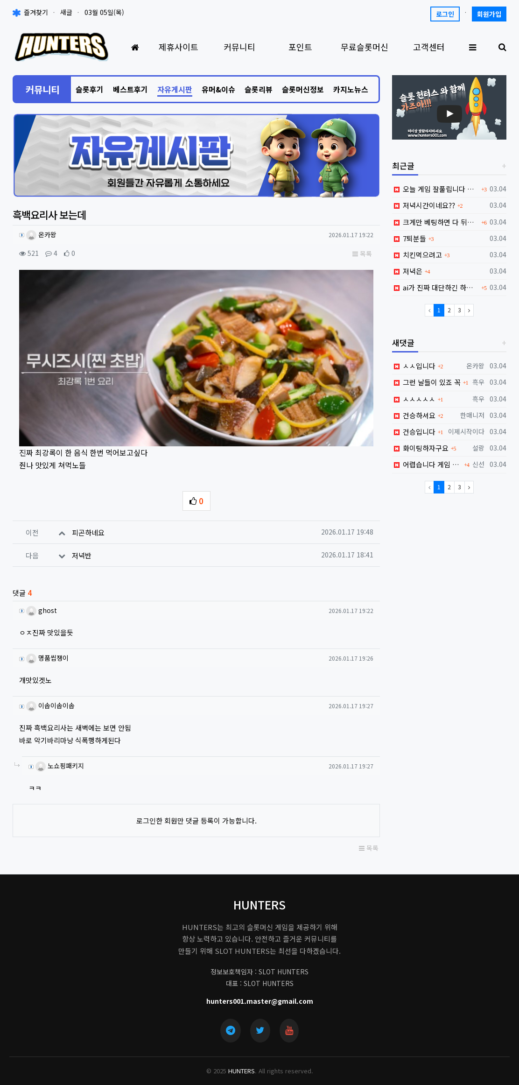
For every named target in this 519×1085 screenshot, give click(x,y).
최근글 (403, 165)
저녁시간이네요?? (423, 205)
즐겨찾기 (30, 12)
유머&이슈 (218, 89)
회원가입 (489, 14)
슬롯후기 (90, 89)
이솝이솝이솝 (50, 700)
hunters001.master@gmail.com (259, 995)
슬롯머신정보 (303, 89)
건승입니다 (413, 432)
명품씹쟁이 (47, 652)
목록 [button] (362, 253)
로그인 (445, 14)
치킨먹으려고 (417, 255)
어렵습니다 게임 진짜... (427, 464)
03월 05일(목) (104, 12)
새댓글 (403, 342)
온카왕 (41, 234)
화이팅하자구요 (420, 448)
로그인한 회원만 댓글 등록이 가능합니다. (196, 815)
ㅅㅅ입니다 (413, 366)
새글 (66, 12)
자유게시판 (174, 89)
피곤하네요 (88, 527)
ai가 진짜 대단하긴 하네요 (435, 287)
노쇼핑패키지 (59, 760)
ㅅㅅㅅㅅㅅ (413, 399)
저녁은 (407, 271)
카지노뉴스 (350, 89)
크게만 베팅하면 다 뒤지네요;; (435, 222)
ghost (41, 604)
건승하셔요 (413, 415)
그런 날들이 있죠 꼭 (426, 382)
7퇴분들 (409, 238)
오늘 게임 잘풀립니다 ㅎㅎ (435, 189)
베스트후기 (130, 89)
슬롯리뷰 (259, 89)
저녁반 (81, 550)
